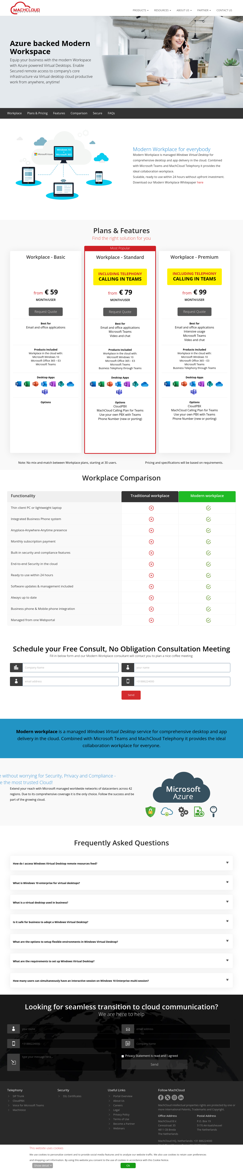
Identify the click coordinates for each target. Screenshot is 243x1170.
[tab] (121, 863)
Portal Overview (122, 1096)
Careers (118, 1105)
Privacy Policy (121, 1114)
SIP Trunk (18, 1096)
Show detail (41, 1165)
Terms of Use (121, 1119)
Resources (162, 10)
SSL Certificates (72, 1096)
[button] (14, 113)
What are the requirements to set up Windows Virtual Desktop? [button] (53, 961)
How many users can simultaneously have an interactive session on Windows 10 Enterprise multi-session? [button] (81, 980)
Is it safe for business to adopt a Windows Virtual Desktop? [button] (50, 922)
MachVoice (19, 1110)
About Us (184, 10)
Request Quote (45, 311)
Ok (128, 1165)
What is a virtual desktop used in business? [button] (40, 902)
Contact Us (224, 10)
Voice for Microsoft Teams (28, 1105)
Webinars (119, 1128)
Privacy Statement (137, 1056)
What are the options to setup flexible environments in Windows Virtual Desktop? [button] (65, 941)
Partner (204, 10)
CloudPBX (18, 1100)
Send (131, 695)
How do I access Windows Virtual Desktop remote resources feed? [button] (55, 863)
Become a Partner (124, 1123)
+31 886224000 (203, 1141)
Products (141, 10)
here (200, 182)
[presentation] (38, 698)
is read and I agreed (150, 1056)
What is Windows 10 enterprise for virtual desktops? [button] (46, 883)
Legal (116, 1110)
